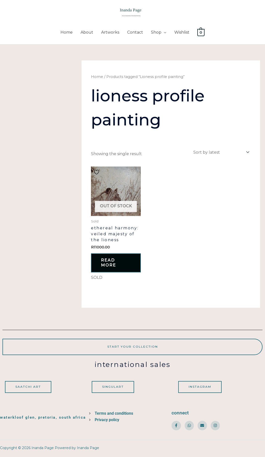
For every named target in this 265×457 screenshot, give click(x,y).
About (87, 32)
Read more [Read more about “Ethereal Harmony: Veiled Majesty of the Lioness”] (109, 263)
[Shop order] (220, 152)
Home (66, 32)
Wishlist (181, 32)
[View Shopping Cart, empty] (201, 32)
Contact (135, 32)
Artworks (110, 32)
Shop (156, 32)
